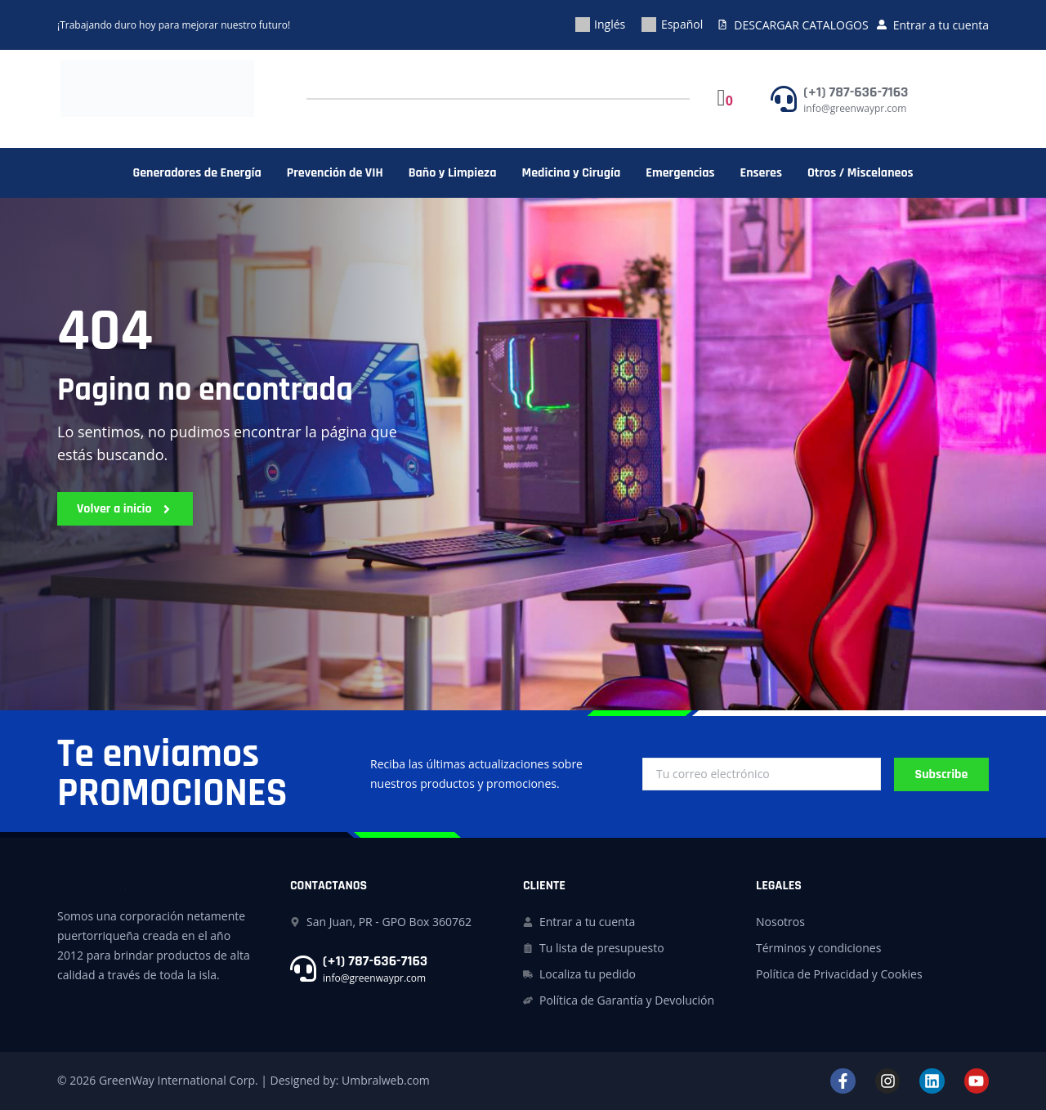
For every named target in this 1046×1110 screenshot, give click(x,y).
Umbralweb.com (386, 1080)
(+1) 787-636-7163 (855, 92)
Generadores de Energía (196, 172)
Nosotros (780, 921)
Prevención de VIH (335, 172)
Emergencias (680, 172)
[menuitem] (600, 25)
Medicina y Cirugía (571, 172)
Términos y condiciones (818, 948)
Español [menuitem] (682, 24)
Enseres (761, 172)
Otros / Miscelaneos (860, 172)
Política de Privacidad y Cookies (839, 974)
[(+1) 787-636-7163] (784, 99)
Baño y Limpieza (453, 172)
